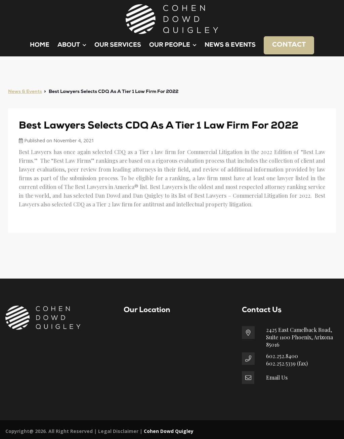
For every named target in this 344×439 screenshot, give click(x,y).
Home (39, 45)
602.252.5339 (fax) (287, 363)
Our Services (117, 45)
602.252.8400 (282, 355)
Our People (173, 45)
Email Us (277, 377)
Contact (289, 45)
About (71, 45)
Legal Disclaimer (118, 431)
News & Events (230, 45)
